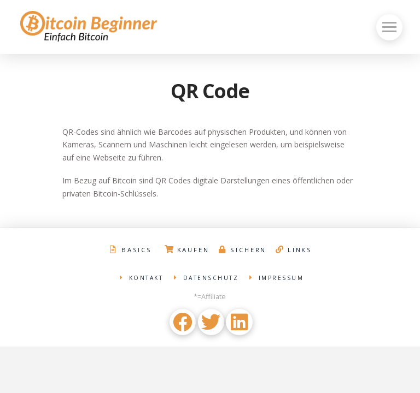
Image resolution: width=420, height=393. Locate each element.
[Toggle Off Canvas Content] (389, 27)
